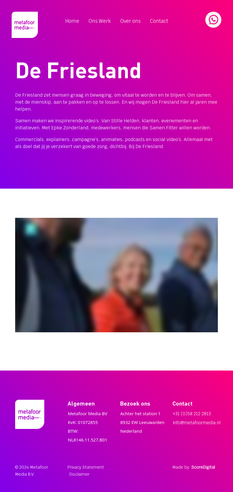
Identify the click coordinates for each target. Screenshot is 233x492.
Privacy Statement (86, 467)
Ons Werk (100, 21)
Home (72, 21)
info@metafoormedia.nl (196, 422)
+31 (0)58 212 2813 (192, 413)
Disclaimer (79, 474)
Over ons (130, 21)
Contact (159, 21)
